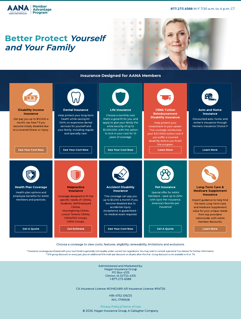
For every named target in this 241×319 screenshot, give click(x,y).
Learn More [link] (165, 149)
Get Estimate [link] (75, 228)
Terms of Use (131, 306)
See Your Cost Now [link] (31, 149)
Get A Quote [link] (31, 228)
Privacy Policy (110, 306)
